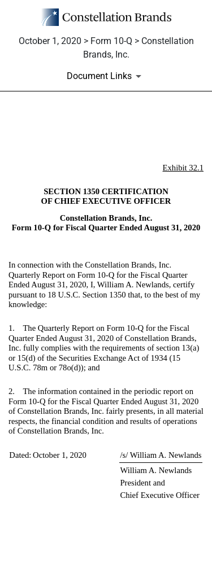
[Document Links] (106, 76)
